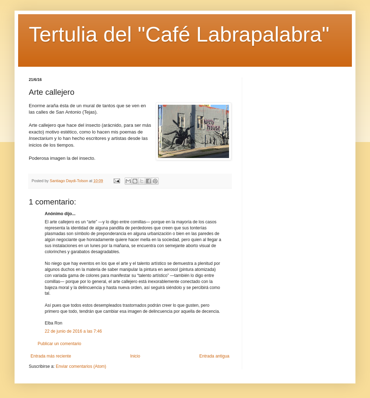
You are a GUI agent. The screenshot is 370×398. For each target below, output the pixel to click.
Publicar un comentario (59, 343)
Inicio (135, 356)
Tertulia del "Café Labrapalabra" (179, 34)
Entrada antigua (214, 356)
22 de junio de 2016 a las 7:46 (73, 331)
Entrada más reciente (51, 356)
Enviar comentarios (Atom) (81, 366)
